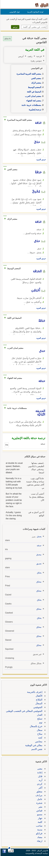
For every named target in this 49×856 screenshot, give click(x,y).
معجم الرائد (36, 83)
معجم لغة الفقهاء (33, 101)
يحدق (39, 536)
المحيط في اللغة (34, 92)
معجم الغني (36, 78)
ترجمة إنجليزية (34, 109)
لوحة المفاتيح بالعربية (35, 12)
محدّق (38, 582)
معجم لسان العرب (33, 96)
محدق (38, 554)
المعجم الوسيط (34, 87)
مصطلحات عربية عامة (31, 105)
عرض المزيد (40, 159)
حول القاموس (14, 12)
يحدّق (39, 573)
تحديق (38, 564)
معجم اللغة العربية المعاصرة (28, 74)
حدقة (38, 545)
